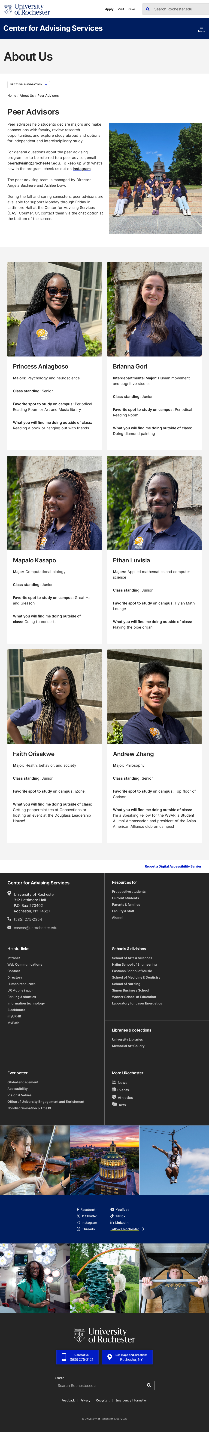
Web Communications (24, 964)
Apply (109, 9)
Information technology (26, 1003)
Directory (14, 977)
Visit (121, 9)
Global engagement (22, 1082)
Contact (13, 971)
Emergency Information (131, 1400)
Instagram (82, 168)
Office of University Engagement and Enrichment (45, 1101)
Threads (86, 1229)
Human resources (21, 984)
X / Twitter (87, 1216)
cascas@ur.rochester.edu (35, 927)
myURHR (14, 1016)
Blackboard (16, 1009)
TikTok (117, 1216)
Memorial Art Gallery (128, 1046)
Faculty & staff (123, 911)
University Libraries (127, 1039)
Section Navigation (28, 84)
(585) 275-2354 (28, 919)
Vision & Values (19, 1095)
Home (11, 95)
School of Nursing (126, 984)
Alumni (117, 917)
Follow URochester (127, 1229)
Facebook (86, 1209)
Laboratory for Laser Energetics (137, 1003)
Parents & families (126, 904)
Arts (119, 1104)
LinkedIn (119, 1222)
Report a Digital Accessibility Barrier (173, 866)
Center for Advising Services (53, 28)
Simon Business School (130, 990)
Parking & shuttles (21, 997)
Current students (125, 898)
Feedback (68, 1400)
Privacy (85, 1400)
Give (131, 9)
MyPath (13, 1022)
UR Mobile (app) (20, 990)
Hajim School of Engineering (134, 964)
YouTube (119, 1209)
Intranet (13, 958)
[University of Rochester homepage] (27, 9)
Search (59, 1377)
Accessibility (17, 1088)
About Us (27, 95)
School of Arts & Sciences (132, 958)
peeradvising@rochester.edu (33, 163)
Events (120, 1089)
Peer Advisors (48, 95)
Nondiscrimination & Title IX (29, 1108)
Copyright (103, 1400)
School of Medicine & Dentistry (136, 977)
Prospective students (129, 891)
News (119, 1082)
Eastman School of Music (132, 971)
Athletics (122, 1097)
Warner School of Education (134, 997)
